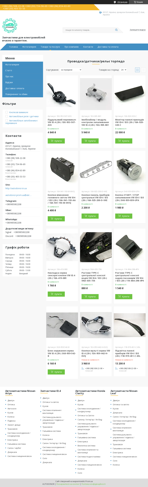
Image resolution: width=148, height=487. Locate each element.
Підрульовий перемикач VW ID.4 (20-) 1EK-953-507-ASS (62, 122)
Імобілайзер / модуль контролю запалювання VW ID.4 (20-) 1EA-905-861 (95, 122)
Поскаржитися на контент (68, 484)
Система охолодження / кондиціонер (19, 434)
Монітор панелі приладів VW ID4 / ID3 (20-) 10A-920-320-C (129, 122)
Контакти (88, 47)
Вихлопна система (86, 445)
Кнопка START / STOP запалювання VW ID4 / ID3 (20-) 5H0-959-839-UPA (129, 198)
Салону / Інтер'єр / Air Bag (90, 419)
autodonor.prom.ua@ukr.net (18, 195)
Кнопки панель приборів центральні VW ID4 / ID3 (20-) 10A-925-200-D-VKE (95, 198)
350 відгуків (122, 2)
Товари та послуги (50, 47)
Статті (8, 70)
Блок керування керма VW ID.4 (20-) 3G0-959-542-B (62, 353)
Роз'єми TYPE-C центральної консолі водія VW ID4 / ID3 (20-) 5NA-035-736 (94, 276)
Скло (45, 458)
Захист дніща (14, 424)
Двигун (11, 400)
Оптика (11, 404)
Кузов (10, 412)
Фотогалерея (29, 47)
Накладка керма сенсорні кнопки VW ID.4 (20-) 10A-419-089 (61, 275)
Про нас (9, 76)
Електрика (13, 440)
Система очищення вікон (20, 456)
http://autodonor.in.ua (16, 188)
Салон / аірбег (14, 448)
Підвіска (11, 420)
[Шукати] (116, 30)
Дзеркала (12, 452)
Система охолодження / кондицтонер (89, 410)
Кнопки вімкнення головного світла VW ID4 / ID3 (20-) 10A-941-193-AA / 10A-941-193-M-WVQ (62, 199)
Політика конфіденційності (94, 484)
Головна (13, 47)
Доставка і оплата (14, 88)
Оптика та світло (51, 402)
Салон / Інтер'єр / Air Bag (54, 443)
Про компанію (71, 47)
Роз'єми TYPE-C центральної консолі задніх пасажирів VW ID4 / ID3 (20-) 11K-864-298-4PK (129, 276)
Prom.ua (89, 481)
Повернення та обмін (16, 94)
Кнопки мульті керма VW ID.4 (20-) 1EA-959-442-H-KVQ (96, 353)
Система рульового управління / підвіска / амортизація (53, 420)
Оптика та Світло (86, 415)
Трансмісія (12, 429)
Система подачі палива (89, 456)
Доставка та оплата (108, 47)
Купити (58, 140)
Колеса (11, 416)
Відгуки (9, 82)
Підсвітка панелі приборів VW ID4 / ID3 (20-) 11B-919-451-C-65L (127, 353)
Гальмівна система (17, 444)
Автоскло (12, 408)
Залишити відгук (138, 30)
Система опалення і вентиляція (52, 411)
